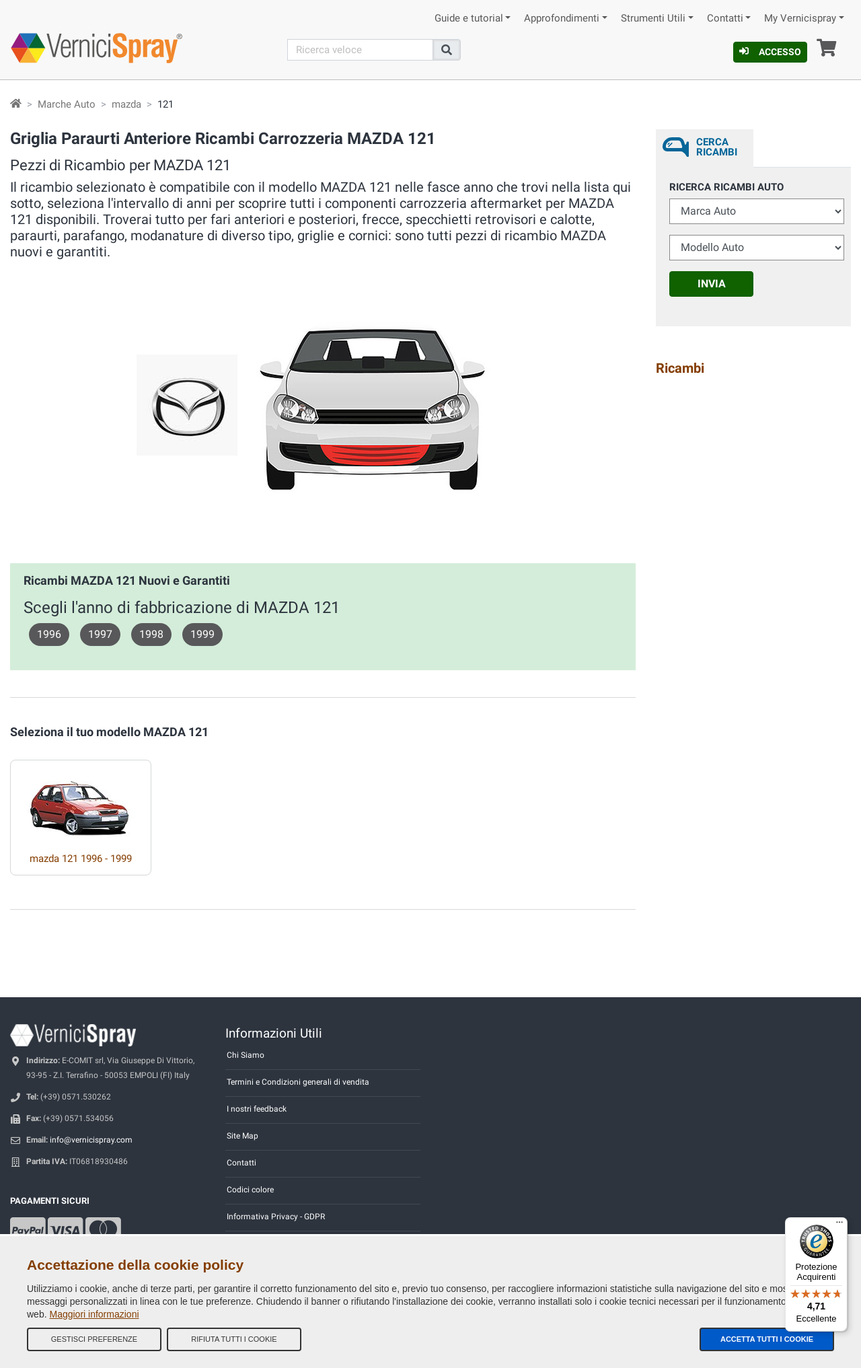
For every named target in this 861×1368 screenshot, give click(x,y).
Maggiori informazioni (94, 1314)
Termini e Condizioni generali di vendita (298, 1082)
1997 (100, 634)
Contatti (725, 18)
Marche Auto (67, 104)
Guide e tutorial (469, 18)
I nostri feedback (257, 1109)
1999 (202, 634)
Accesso (770, 51)
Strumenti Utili (653, 18)
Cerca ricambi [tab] (716, 147)
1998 (151, 634)
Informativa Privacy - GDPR (276, 1216)
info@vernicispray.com (91, 1140)
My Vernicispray (800, 18)
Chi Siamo (245, 1055)
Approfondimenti (561, 18)
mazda (126, 104)
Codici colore (250, 1189)
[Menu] (839, 1225)
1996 (49, 634)
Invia (712, 283)
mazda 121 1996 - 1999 (81, 859)
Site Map (242, 1136)
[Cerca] (360, 50)
